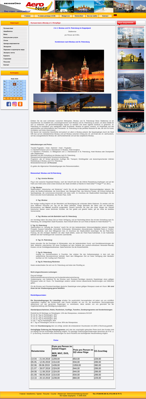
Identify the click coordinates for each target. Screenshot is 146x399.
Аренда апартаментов (11, 43)
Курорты (7, 55)
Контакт (105, 16)
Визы (6, 34)
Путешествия (8, 28)
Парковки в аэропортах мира (14, 49)
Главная (27, 16)
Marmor (48, 207)
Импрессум (66, 16)
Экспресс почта (9, 52)
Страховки (7, 59)
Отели (6, 40)
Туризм (39, 394)
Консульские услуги (11, 37)
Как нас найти (92, 16)
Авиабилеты (8, 31)
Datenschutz (79, 16)
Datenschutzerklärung (74, 394)
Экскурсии (7, 46)
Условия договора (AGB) (46, 16)
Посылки (7, 62)
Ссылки (54, 394)
